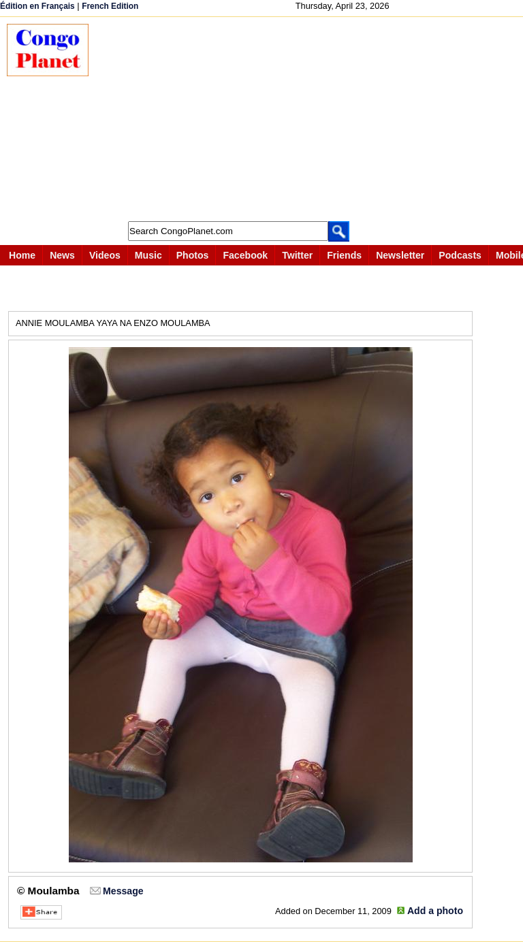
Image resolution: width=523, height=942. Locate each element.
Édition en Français (37, 6)
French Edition (110, 6)
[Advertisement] (312, 119)
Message (123, 891)
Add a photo (435, 910)
